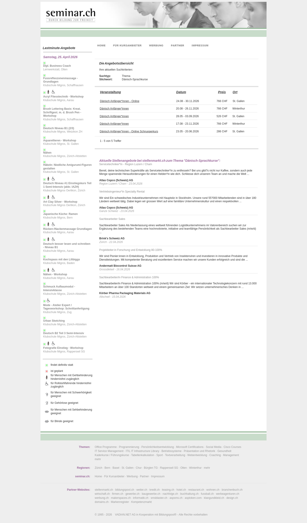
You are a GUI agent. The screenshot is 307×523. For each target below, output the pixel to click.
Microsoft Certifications (189, 447)
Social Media (213, 447)
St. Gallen (128, 467)
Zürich (98, 467)
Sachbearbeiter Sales (112, 219)
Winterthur (195, 467)
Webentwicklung (197, 455)
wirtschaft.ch (102, 493)
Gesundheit (224, 451)
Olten (183, 467)
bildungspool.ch (124, 489)
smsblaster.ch (159, 497)
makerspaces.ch (121, 497)
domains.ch (102, 502)
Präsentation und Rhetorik (199, 451)
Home (98, 476)
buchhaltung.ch (189, 493)
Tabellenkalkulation (142, 455)
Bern (107, 467)
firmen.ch (117, 493)
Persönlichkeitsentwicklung (158, 447)
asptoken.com (193, 497)
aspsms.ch (176, 497)
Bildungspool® (168, 514)
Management (231, 455)
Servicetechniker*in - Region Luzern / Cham (125, 164)
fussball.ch (207, 493)
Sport (159, 455)
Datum (181, 92)
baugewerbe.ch (151, 493)
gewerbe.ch (132, 493)
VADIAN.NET (123, 514)
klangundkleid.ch (214, 497)
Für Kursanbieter (114, 476)
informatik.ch (140, 497)
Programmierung (129, 447)
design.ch (232, 497)
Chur (139, 467)
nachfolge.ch (170, 493)
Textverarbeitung (175, 455)
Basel (116, 467)
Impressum (157, 476)
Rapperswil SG (169, 467)
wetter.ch (141, 489)
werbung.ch (102, 497)
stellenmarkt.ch (104, 489)
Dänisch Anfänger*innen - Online (119, 101)
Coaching (215, 455)
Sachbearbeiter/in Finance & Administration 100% (129, 277)
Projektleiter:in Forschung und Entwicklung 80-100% (130, 250)
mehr (98, 459)
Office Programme (106, 447)
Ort (235, 92)
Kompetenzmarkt (141, 502)
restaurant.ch (196, 489)
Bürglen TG (151, 467)
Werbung (132, 476)
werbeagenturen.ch (227, 493)
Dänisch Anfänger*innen (114, 108)
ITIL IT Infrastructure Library (142, 451)
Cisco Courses (232, 447)
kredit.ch (154, 489)
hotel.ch (181, 489)
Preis (222, 92)
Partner (144, 476)
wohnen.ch (213, 489)
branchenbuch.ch (232, 489)
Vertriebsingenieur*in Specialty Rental (122, 191)
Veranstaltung (110, 92)
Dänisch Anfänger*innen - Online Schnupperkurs (129, 131)
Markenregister (120, 502)
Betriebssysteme (171, 451)
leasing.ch (168, 489)
